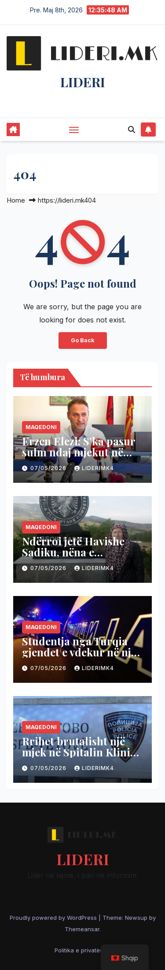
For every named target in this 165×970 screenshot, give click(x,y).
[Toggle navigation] (74, 129)
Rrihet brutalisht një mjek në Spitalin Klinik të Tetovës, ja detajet (79, 752)
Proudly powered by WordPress (54, 917)
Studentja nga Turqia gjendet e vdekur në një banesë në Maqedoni (79, 652)
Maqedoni (41, 427)
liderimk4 (94, 468)
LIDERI (82, 82)
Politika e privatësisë (83, 950)
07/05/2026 (49, 468)
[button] (131, 129)
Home (16, 200)
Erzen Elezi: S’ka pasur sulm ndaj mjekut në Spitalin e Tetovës (78, 452)
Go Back (83, 340)
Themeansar (82, 929)
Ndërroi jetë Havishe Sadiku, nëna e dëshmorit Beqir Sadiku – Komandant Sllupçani (81, 557)
